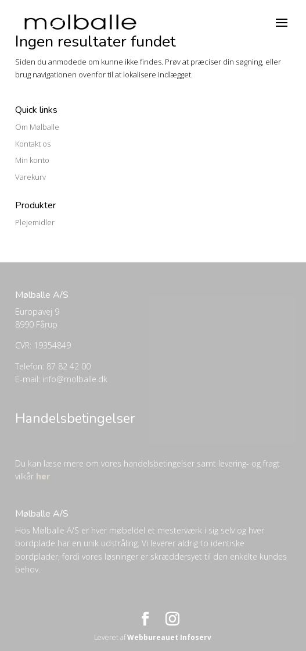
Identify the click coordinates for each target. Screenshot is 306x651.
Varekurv (30, 177)
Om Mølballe (37, 127)
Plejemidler (35, 222)
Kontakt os (33, 143)
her (43, 476)
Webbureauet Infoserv (169, 637)
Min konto (32, 160)
